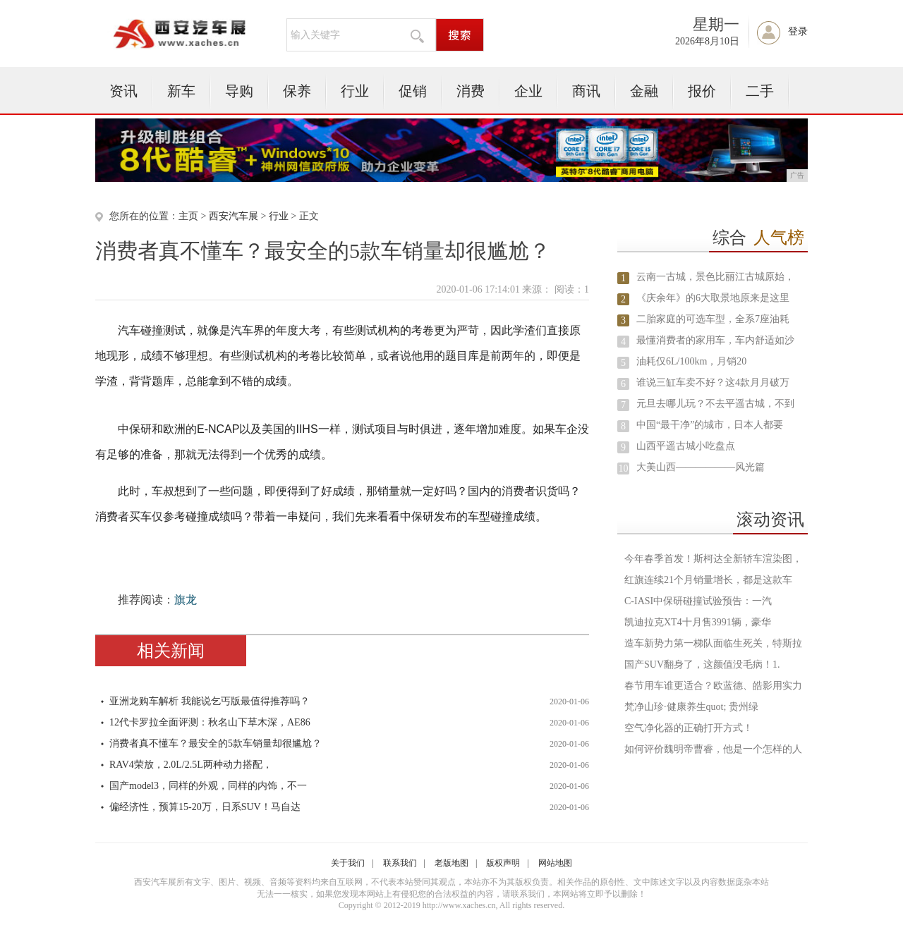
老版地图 (451, 863)
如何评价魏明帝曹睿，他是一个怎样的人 (713, 749)
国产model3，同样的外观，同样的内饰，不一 (208, 785)
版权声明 (503, 863)
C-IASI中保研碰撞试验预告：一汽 (698, 601)
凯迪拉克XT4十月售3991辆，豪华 (697, 622)
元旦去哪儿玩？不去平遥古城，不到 (715, 403)
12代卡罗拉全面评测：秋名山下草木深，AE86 (209, 722)
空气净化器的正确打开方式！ (688, 728)
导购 (239, 91)
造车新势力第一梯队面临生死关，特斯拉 (713, 643)
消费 (470, 91)
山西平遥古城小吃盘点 (685, 446)
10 (624, 468)
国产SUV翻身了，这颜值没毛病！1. (702, 664)
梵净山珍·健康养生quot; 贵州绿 (691, 707)
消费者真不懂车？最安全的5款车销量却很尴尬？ (215, 743)
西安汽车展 (233, 216)
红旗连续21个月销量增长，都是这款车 (708, 580)
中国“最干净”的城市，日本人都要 (709, 424)
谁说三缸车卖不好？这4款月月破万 (712, 382)
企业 (528, 91)
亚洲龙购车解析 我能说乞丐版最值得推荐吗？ (209, 701)
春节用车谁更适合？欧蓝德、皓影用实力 (713, 685)
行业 (355, 91)
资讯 (123, 91)
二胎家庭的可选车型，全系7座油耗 (712, 319)
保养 (297, 91)
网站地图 (555, 863)
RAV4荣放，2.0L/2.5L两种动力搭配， (190, 764)
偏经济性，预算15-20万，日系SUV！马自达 (205, 807)
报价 (702, 91)
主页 (188, 216)
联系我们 (400, 863)
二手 (760, 91)
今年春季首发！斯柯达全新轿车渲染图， (713, 558)
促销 (413, 91)
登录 (798, 31)
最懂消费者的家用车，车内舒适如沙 (715, 340)
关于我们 (348, 863)
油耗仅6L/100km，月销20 (691, 361)
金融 (644, 91)
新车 (181, 91)
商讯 (586, 91)
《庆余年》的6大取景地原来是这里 (712, 298)
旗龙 (185, 600)
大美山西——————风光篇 (700, 467)
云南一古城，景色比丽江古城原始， (715, 276)
